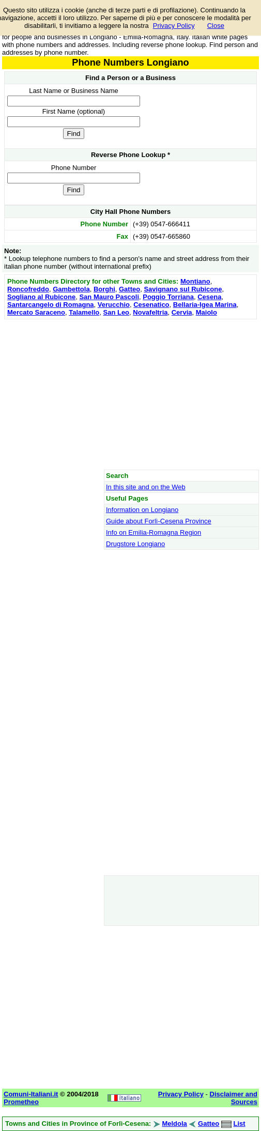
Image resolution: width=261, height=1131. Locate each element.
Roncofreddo (28, 289)
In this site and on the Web (146, 487)
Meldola (174, 1123)
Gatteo (129, 289)
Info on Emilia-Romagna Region (153, 532)
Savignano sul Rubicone (183, 289)
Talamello (84, 312)
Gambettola (71, 289)
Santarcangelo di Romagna (50, 304)
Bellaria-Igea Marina (205, 304)
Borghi (104, 289)
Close (215, 25)
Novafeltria (150, 312)
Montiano (195, 281)
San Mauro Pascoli (109, 297)
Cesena (209, 297)
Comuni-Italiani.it (31, 1094)
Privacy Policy (174, 25)
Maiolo (206, 312)
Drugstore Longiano (135, 544)
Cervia (182, 312)
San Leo (116, 312)
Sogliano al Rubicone (41, 297)
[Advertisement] (130, 394)
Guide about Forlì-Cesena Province (158, 521)
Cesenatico (151, 304)
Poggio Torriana (168, 297)
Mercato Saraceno (36, 312)
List (239, 1123)
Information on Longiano (142, 510)
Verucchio (114, 304)
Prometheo (21, 1102)
